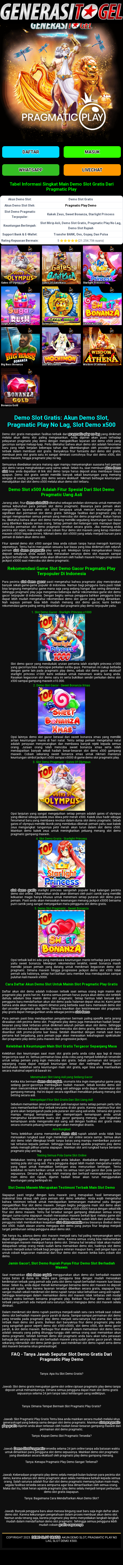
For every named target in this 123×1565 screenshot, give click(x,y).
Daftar (30, 152)
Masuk (92, 152)
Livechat (92, 170)
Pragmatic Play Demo (80, 205)
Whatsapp (31, 170)
